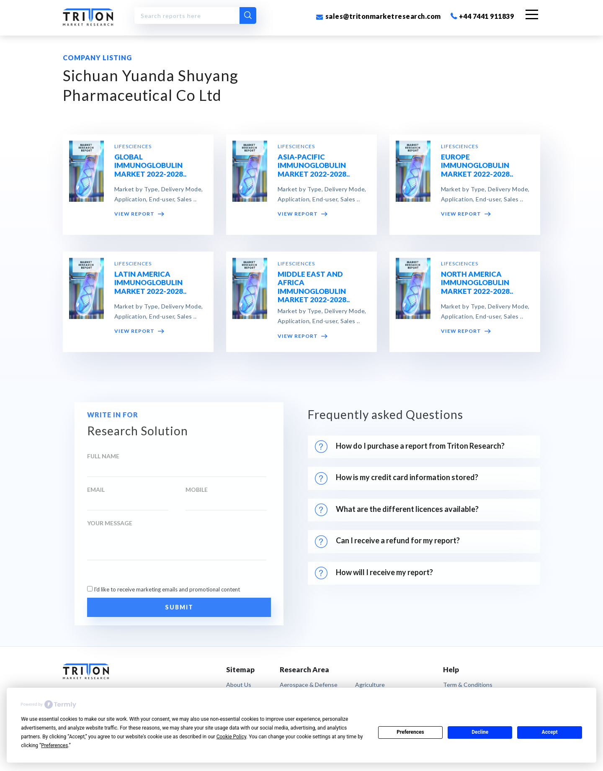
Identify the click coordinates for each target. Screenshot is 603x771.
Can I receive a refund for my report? (387, 541)
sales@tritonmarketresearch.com (378, 16)
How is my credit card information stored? (398, 478)
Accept (550, 732)
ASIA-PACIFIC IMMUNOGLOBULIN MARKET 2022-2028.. (314, 166)
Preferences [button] (54, 745)
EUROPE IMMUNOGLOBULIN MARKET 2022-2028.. (477, 166)
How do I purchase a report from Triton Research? (410, 446)
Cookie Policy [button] (231, 737)
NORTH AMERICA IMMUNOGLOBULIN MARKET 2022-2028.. (477, 283)
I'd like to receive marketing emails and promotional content (167, 589)
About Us (238, 684)
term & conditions (467, 684)
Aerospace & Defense (309, 684)
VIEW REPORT (139, 214)
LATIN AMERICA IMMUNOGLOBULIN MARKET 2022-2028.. (150, 283)
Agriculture (370, 684)
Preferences (410, 732)
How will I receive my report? (374, 573)
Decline (480, 732)
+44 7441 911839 (482, 16)
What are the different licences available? (397, 510)
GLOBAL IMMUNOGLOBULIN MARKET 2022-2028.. (150, 166)
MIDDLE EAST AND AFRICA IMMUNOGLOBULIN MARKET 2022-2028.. (314, 287)
